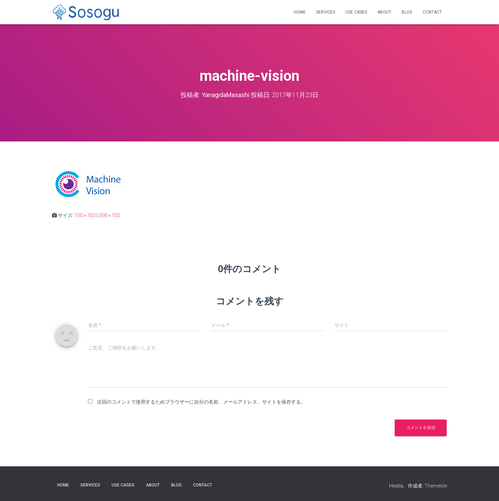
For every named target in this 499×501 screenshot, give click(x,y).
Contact (432, 12)
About (384, 12)
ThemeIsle (435, 486)
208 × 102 (109, 215)
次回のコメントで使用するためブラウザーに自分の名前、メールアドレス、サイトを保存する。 (201, 402)
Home (300, 12)
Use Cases (356, 12)
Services (325, 12)
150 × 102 (85, 215)
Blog (407, 12)
